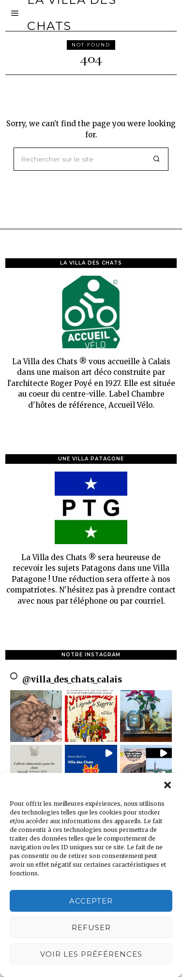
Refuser (91, 927)
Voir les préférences (91, 954)
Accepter (91, 900)
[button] (167, 785)
